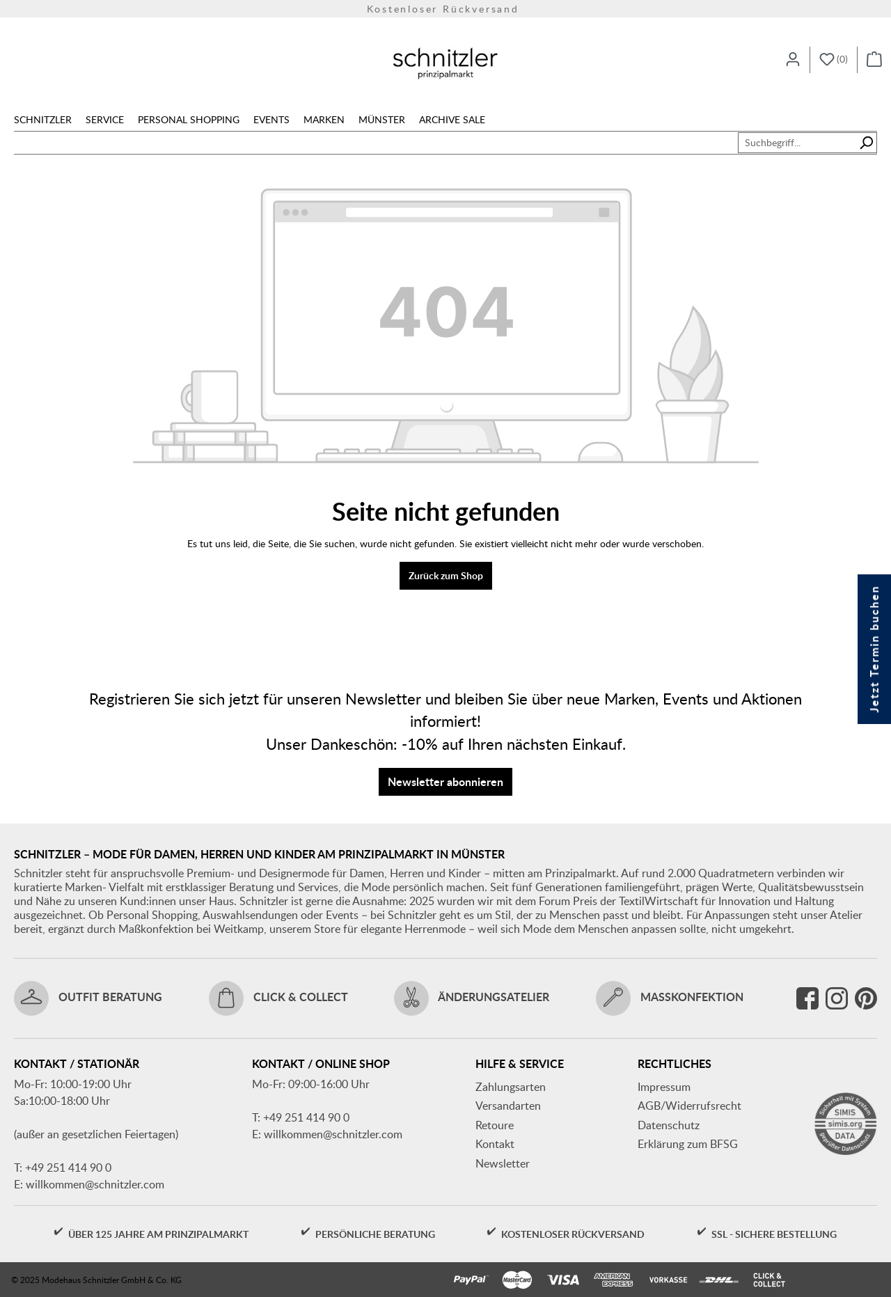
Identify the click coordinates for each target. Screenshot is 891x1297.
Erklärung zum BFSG (688, 1143)
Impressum (664, 1086)
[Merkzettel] (833, 60)
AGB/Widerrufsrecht (689, 1105)
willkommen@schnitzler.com (95, 1184)
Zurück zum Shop (446, 575)
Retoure (494, 1125)
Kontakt (494, 1143)
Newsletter (502, 1163)
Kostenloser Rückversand (445, 8)
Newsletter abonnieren (445, 781)
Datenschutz (669, 1125)
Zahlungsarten (510, 1086)
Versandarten (508, 1105)
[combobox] (797, 142)
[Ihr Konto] (793, 60)
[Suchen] (866, 142)
